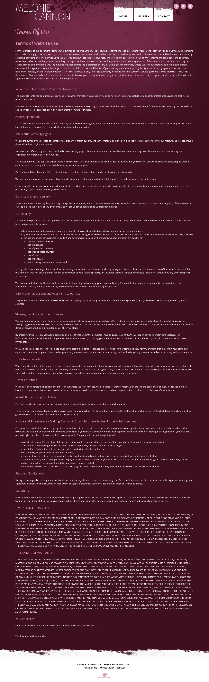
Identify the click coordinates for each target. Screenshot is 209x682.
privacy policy (81, 300)
